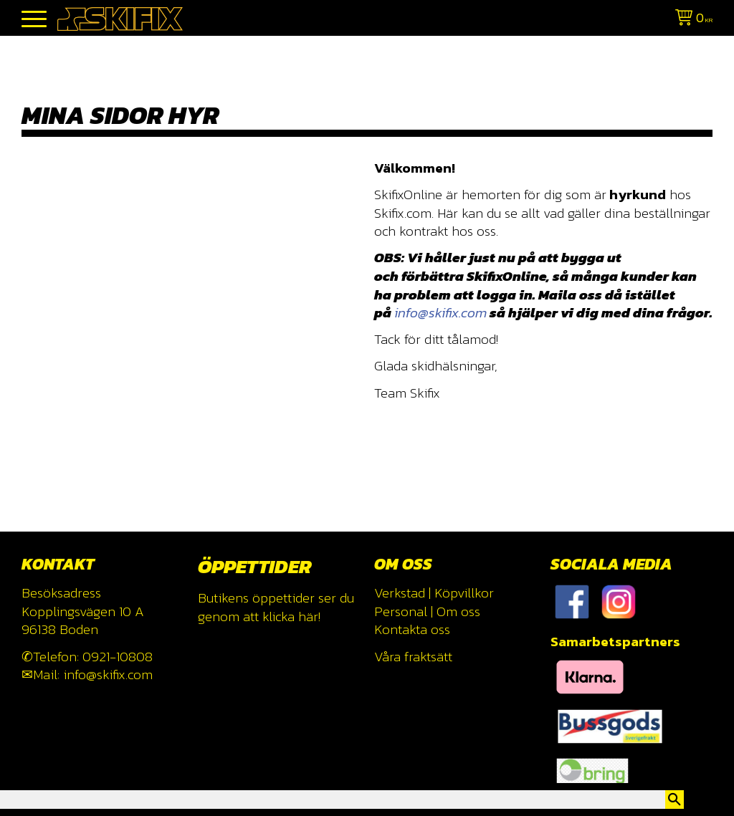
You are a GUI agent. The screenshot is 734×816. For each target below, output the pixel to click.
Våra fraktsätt (413, 656)
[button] (34, 19)
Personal (400, 611)
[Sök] (674, 799)
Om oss (458, 611)
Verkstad (399, 592)
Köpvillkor (464, 592)
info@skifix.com (440, 312)
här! (309, 616)
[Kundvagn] (690, 20)
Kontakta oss (412, 629)
